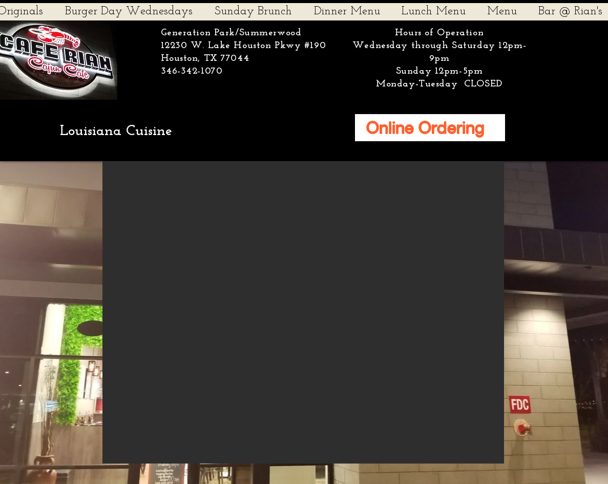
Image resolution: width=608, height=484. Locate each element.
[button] (303, 312)
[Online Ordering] (430, 127)
